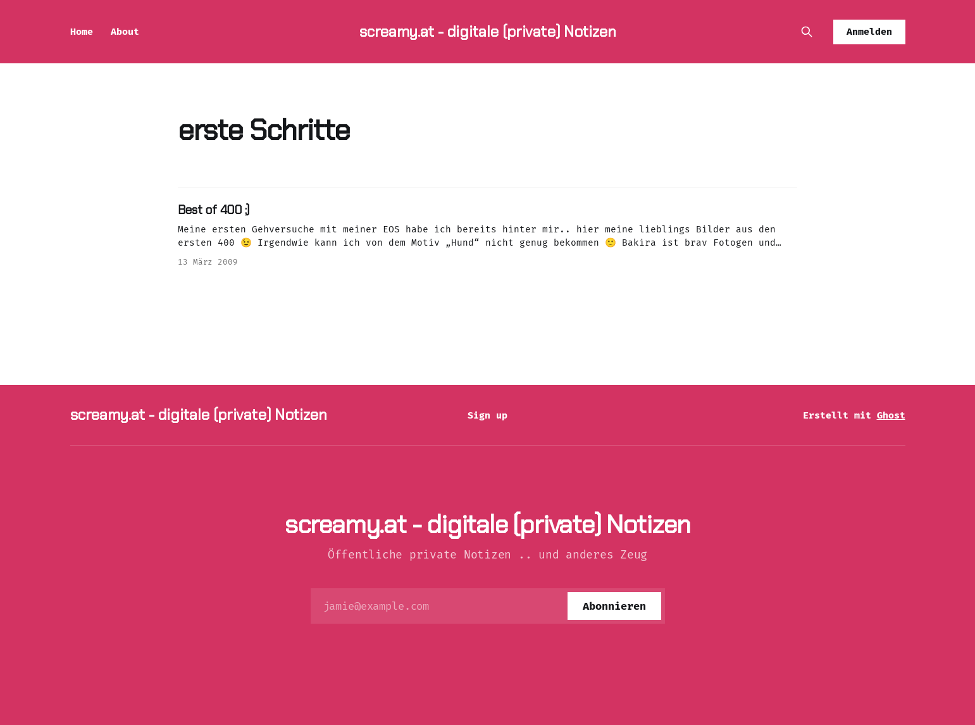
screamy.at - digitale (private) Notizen (487, 31)
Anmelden (869, 31)
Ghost (891, 415)
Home (81, 31)
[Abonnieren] (614, 606)
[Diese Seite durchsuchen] (807, 32)
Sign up (487, 415)
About (125, 31)
